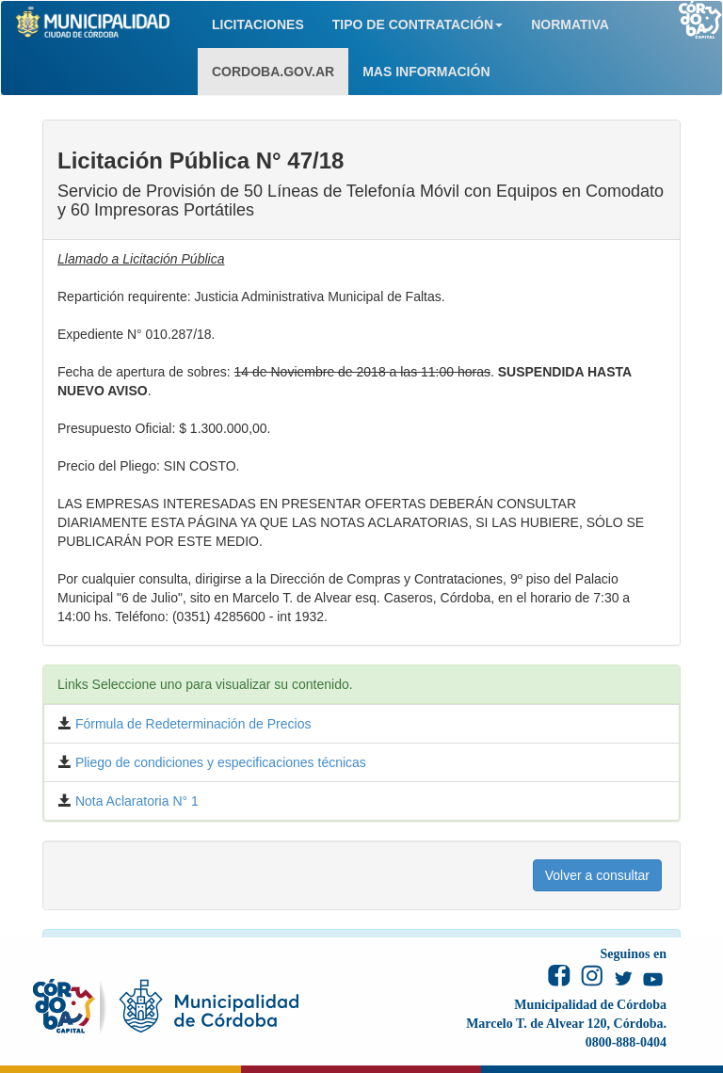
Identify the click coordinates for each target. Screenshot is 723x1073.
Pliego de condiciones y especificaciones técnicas (219, 762)
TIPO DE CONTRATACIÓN (417, 24)
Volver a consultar (597, 875)
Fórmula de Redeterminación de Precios (191, 723)
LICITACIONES (258, 24)
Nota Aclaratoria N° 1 (135, 801)
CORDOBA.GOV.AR (273, 71)
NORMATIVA (570, 24)
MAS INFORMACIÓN (426, 71)
